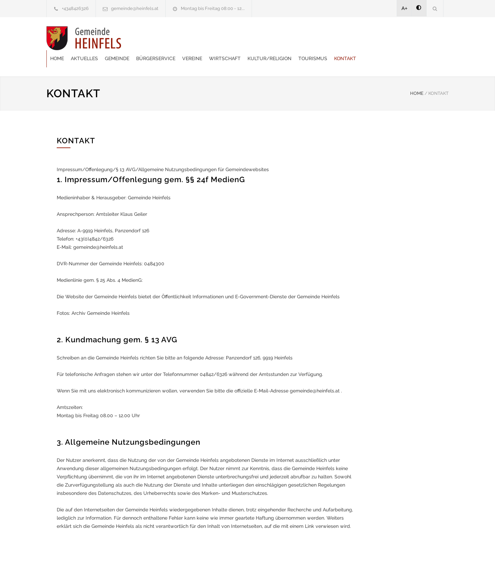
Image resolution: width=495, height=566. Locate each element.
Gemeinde (199, 38)
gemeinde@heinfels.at (134, 8)
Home (139, 38)
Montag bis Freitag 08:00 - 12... (213, 8)
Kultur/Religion (352, 38)
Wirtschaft (307, 38)
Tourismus (395, 38)
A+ (405, 8)
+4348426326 (75, 8)
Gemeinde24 (190, 551)
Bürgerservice (238, 38)
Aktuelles (166, 38)
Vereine (275, 38)
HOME (417, 76)
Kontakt (428, 38)
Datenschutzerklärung (337, 551)
